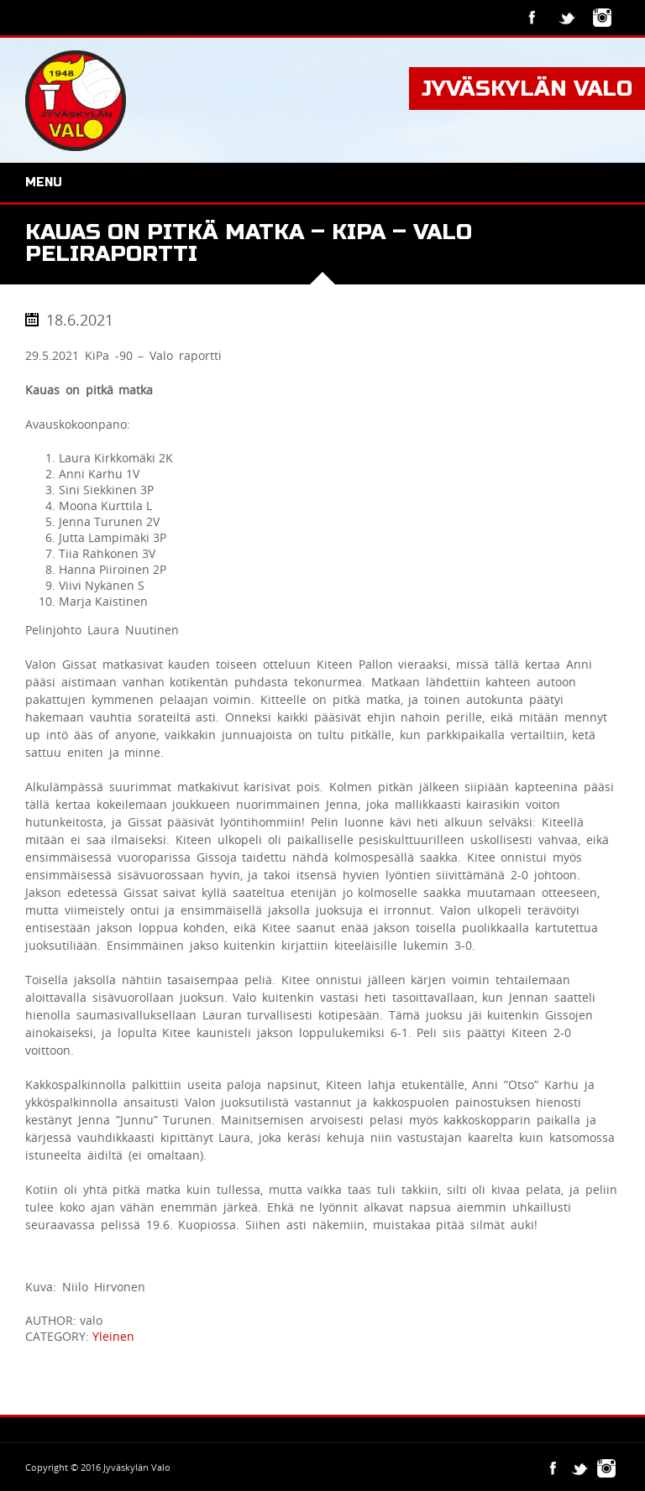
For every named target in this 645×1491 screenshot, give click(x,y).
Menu (43, 182)
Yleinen (113, 1336)
